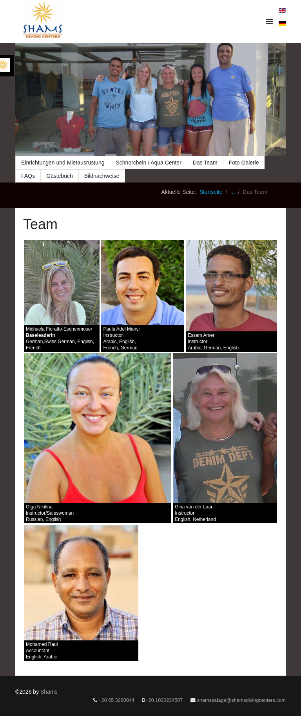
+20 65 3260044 (116, 700)
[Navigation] (269, 21)
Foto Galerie (244, 162)
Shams (49, 692)
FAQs (28, 176)
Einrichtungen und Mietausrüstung (62, 162)
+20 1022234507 (164, 700)
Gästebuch (59, 176)
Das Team (205, 162)
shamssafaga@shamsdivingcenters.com (241, 700)
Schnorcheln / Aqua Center (148, 162)
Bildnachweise (102, 176)
